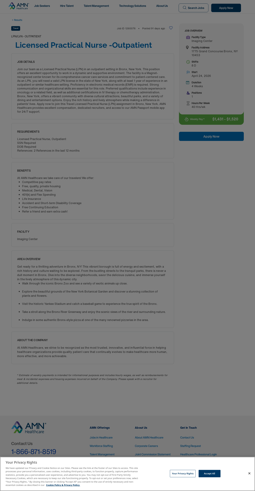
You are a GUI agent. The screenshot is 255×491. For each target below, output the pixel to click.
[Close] (249, 473)
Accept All (209, 473)
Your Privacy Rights (183, 473)
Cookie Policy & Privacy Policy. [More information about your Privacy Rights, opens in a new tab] (63, 485)
